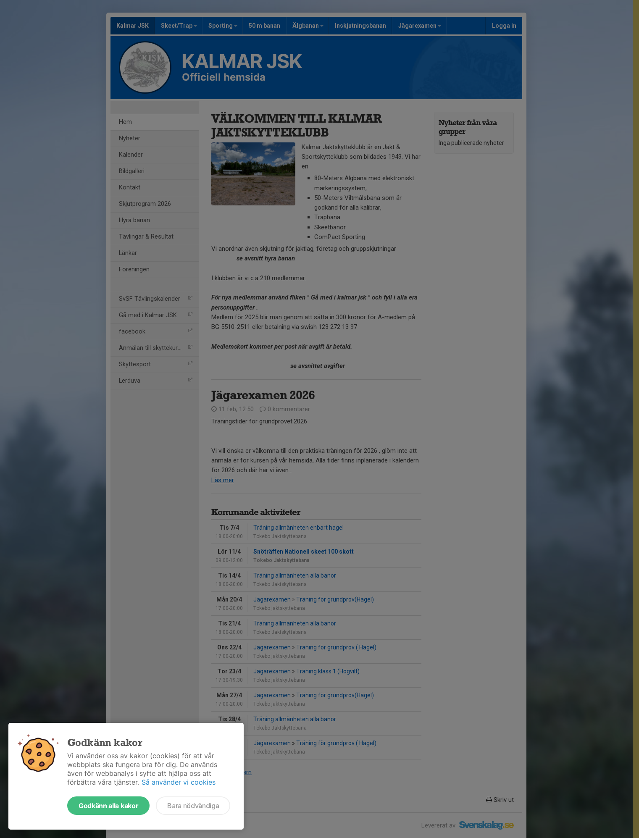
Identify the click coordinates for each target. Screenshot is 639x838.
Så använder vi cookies (179, 782)
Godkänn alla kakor (108, 805)
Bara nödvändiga (193, 805)
